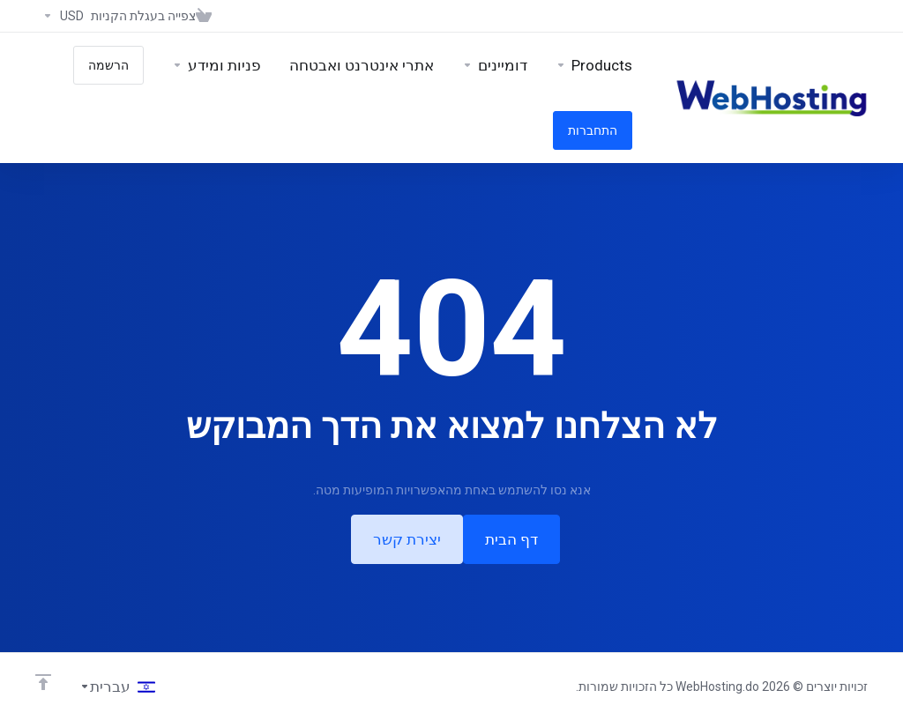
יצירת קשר (407, 539)
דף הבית (511, 539)
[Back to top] (43, 682)
